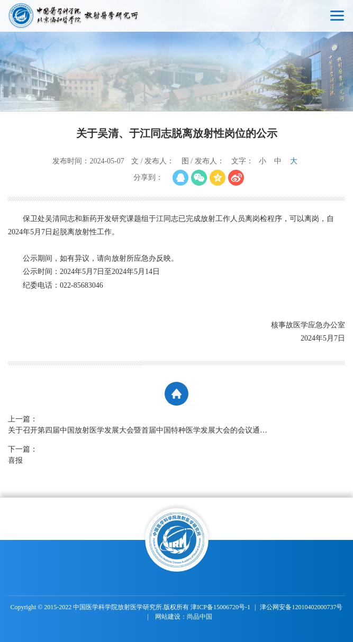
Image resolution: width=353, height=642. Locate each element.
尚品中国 (199, 616)
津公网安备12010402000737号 (301, 607)
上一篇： (140, 425)
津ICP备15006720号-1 (220, 607)
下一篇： (140, 455)
